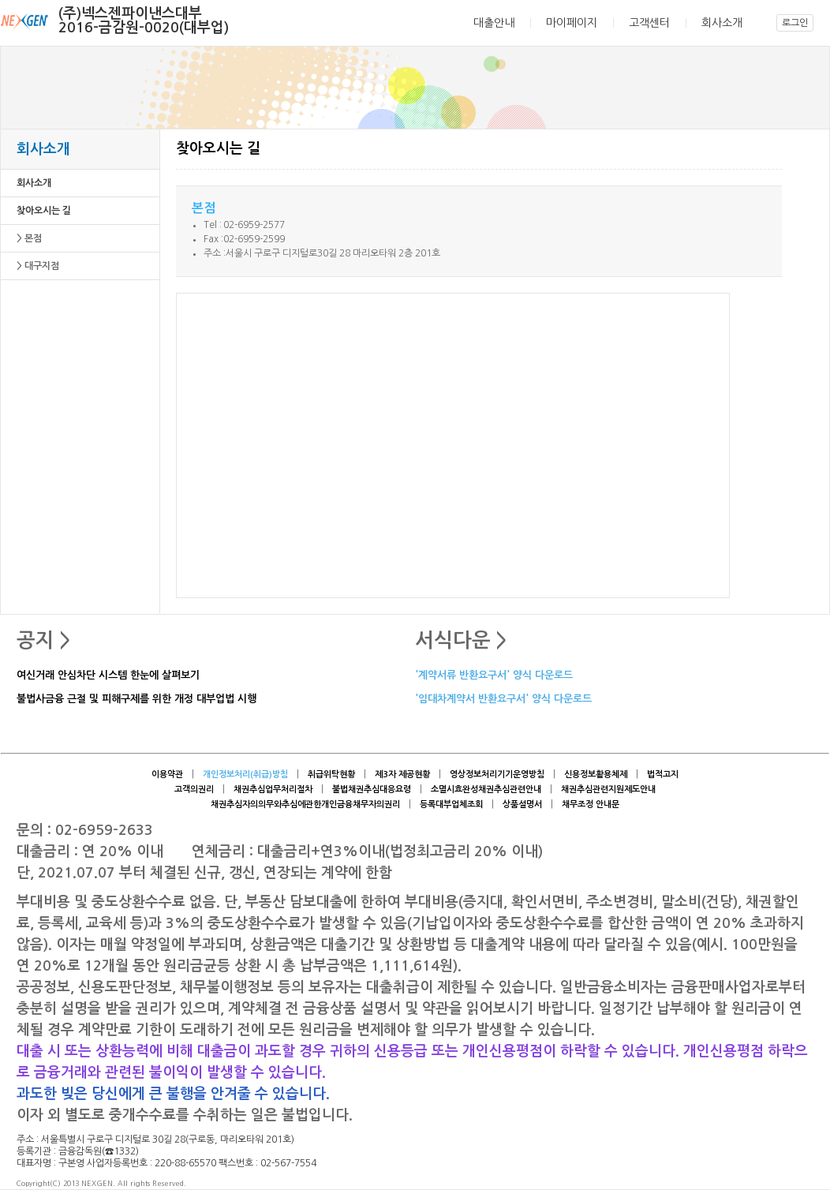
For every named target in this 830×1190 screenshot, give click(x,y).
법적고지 (663, 774)
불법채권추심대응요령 (371, 789)
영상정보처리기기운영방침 (497, 774)
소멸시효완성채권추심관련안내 (486, 789)
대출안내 (493, 22)
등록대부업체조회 (451, 804)
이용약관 (167, 774)
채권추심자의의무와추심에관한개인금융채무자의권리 (305, 804)
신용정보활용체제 (595, 774)
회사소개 (721, 22)
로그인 (795, 23)
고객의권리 (194, 789)
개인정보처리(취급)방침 (245, 774)
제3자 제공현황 (402, 774)
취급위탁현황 (331, 774)
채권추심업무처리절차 (273, 789)
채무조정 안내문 (590, 804)
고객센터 (649, 22)
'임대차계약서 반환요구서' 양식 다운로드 (503, 699)
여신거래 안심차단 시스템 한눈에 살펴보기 (108, 676)
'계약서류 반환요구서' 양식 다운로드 (494, 676)
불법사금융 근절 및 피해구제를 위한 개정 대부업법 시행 (136, 699)
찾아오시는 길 (44, 210)
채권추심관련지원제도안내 (608, 789)
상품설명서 (522, 804)
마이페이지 (571, 22)
